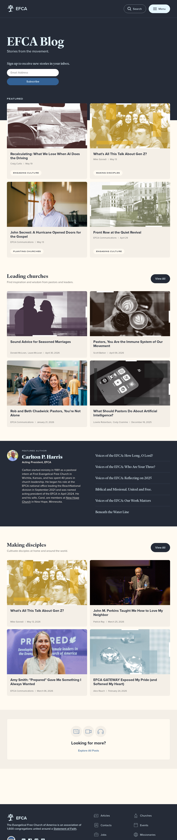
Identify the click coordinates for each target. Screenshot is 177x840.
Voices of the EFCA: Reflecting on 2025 (123, 478)
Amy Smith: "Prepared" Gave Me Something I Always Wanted (46, 681)
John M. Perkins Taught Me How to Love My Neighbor (128, 612)
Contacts (103, 825)
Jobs (100, 834)
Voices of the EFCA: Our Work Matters (123, 500)
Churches (142, 815)
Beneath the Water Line (112, 512)
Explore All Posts (88, 750)
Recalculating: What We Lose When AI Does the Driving (45, 156)
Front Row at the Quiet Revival (117, 232)
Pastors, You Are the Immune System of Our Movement (128, 343)
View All (160, 278)
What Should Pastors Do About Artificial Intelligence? (125, 413)
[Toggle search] (135, 8)
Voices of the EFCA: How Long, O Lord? (124, 455)
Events (140, 825)
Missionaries (144, 834)
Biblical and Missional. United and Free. (123, 489)
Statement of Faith (65, 829)
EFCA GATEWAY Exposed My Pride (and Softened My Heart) (125, 681)
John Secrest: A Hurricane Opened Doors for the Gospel (46, 234)
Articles (102, 815)
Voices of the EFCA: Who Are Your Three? (125, 467)
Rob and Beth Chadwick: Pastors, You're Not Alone (46, 413)
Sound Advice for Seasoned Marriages (41, 341)
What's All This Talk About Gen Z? (120, 153)
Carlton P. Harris (42, 456)
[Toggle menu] (159, 8)
